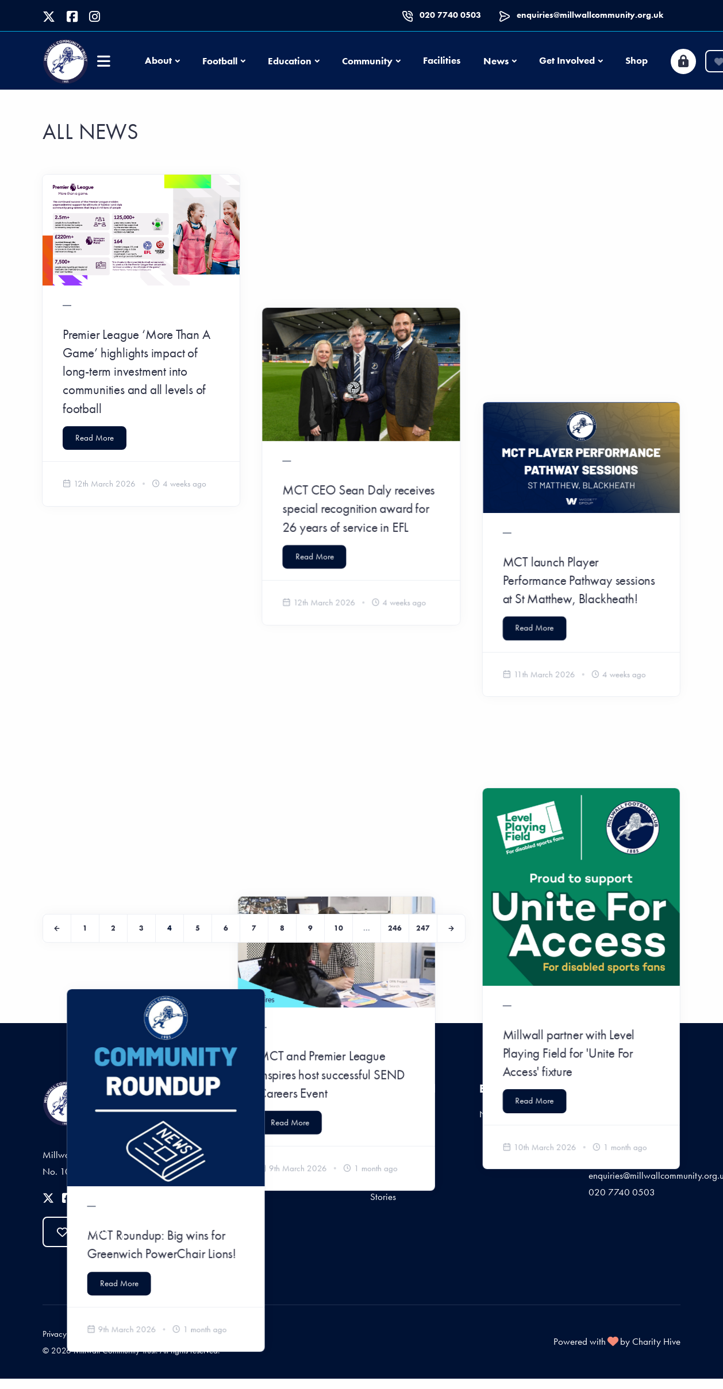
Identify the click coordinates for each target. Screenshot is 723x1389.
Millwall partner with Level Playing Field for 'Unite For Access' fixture (569, 762)
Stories (383, 1196)
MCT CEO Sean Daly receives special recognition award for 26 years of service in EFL (359, 375)
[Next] (451, 928)
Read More (94, 437)
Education (289, 61)
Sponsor (386, 1176)
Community (367, 61)
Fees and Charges (210, 1334)
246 (395, 928)
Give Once (391, 1134)
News (496, 61)
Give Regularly (399, 1114)
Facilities (441, 60)
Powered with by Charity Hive (616, 1341)
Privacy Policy (66, 1334)
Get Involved (567, 60)
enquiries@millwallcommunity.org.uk (590, 15)
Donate (83, 1231)
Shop (636, 60)
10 (338, 928)
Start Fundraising (402, 1155)
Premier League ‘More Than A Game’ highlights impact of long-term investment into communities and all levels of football (136, 371)
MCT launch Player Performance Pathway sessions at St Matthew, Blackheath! (579, 353)
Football (219, 61)
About (158, 60)
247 (423, 928)
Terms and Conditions (134, 1334)
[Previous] (57, 928)
